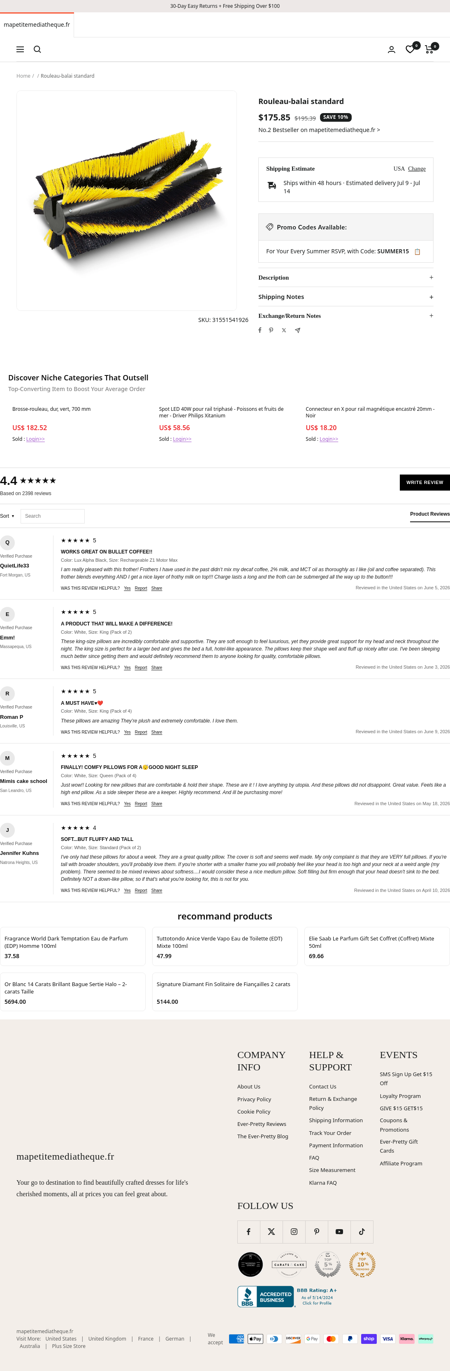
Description (273, 277)
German (174, 1338)
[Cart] (429, 49)
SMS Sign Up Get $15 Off (406, 1078)
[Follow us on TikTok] (361, 1231)
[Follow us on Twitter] (271, 1231)
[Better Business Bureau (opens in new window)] (288, 1296)
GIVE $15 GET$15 (401, 1108)
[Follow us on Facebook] (248, 1231)
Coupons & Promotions (394, 1124)
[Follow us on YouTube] (339, 1231)
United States (61, 1338)
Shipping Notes (281, 297)
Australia (30, 1346)
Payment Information (336, 1145)
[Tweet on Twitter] (284, 330)
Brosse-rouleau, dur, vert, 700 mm (51, 409)
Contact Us (322, 1086)
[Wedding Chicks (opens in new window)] (250, 1264)
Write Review (424, 482)
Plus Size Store (69, 1346)
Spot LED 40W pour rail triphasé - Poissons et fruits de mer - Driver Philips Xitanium (221, 412)
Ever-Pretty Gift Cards (399, 1146)
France (146, 1338)
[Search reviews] (53, 516)
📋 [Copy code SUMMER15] (417, 252)
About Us (248, 1086)
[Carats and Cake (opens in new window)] (289, 1264)
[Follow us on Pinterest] (316, 1231)
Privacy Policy (254, 1099)
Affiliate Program (401, 1163)
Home (23, 75)
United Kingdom (107, 1338)
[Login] (391, 49)
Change (417, 169)
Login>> (35, 438)
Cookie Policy (253, 1111)
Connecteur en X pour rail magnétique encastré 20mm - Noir (370, 412)
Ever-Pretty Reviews (261, 1124)
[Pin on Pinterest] (271, 330)
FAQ (314, 1157)
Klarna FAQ (323, 1182)
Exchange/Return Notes (289, 316)
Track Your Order (330, 1133)
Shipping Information (336, 1120)
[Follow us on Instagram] (294, 1231)
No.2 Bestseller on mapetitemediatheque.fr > (319, 130)
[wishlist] (410, 49)
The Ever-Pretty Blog (262, 1136)
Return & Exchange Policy (333, 1103)
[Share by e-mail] (297, 330)
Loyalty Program (400, 1096)
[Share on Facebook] (260, 330)
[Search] (37, 49)
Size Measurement (332, 1170)
